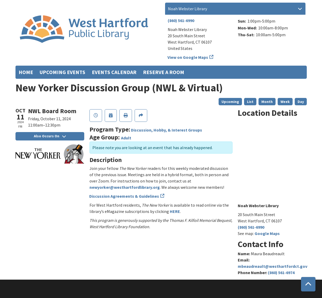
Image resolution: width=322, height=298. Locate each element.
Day (301, 101)
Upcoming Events (62, 72)
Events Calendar (114, 72)
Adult (126, 137)
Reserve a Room (163, 72)
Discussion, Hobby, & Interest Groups (166, 130)
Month (267, 101)
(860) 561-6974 (281, 272)
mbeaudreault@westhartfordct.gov (272, 266)
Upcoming (230, 101)
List (250, 101)
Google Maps (267, 233)
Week (285, 101)
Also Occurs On (50, 136)
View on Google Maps (188, 57)
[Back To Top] (308, 284)
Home (26, 72)
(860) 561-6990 (181, 20)
